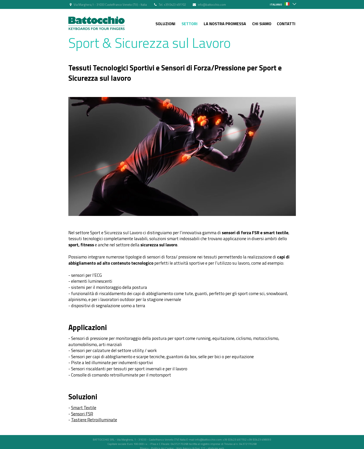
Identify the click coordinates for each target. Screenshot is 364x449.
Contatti (286, 24)
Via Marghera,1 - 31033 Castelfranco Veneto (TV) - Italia (110, 4)
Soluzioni (165, 24)
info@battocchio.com (212, 4)
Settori (190, 24)
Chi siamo (261, 24)
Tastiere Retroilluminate (94, 419)
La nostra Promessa (225, 24)
